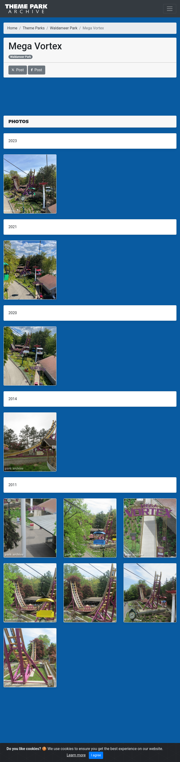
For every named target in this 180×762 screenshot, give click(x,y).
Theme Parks (34, 28)
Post (17, 70)
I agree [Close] (96, 755)
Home (12, 28)
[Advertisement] (90, 93)
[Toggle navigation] (169, 8)
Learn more (76, 755)
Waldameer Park (63, 28)
